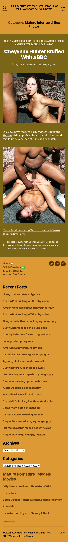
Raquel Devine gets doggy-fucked (24, 434)
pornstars (41, 248)
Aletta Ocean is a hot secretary (22, 387)
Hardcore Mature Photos (48, 41)
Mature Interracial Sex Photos (34, 44)
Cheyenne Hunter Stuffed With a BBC (34, 54)
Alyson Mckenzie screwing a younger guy (28, 307)
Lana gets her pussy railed (19, 341)
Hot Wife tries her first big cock (22, 394)
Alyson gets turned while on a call (23, 361)
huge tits (21, 245)
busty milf (22, 241)
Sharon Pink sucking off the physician (26, 301)
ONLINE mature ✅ (14, 267)
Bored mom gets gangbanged (21, 407)
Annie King (9, 506)
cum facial (52, 241)
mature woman (50, 245)
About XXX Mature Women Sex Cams (14, 273)
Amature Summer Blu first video (22, 347)
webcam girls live (8, 521)
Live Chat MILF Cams (12, 521)
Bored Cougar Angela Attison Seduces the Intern (32, 499)
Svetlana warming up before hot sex (25, 381)
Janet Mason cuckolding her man (23, 414)
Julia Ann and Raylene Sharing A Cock (26, 513)
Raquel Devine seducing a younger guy (27, 421)
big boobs (12, 241)
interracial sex (34, 245)
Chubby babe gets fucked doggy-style (26, 334)
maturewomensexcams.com (21, 248)
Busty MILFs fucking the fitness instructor (28, 401)
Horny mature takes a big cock (21, 294)
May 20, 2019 (49, 64)
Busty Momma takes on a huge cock (25, 327)
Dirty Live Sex (4, 521)
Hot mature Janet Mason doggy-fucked (27, 427)
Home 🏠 (8, 263)
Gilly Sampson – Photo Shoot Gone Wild (27, 486)
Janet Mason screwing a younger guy (26, 354)
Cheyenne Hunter (37, 241)
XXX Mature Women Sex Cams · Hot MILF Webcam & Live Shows (34, 8)
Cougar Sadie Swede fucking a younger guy (30, 321)
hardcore (11, 245)
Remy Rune (10, 493)
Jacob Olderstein (27, 64)
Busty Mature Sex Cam (17, 41)
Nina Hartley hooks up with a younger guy (28, 374)
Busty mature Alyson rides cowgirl (24, 367)
